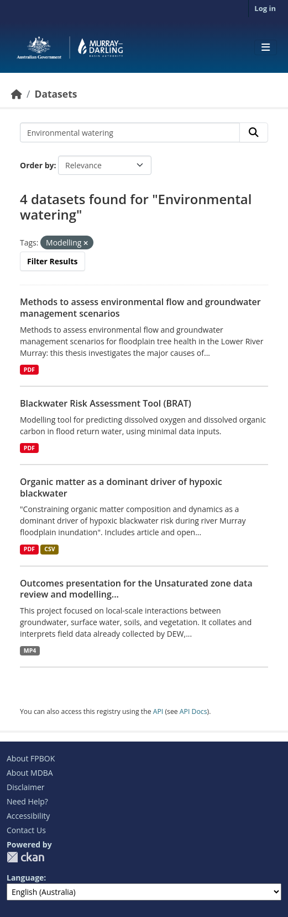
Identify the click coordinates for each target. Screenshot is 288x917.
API (158, 711)
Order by (37, 165)
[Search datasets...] (130, 132)
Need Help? (27, 801)
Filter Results (52, 261)
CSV (49, 549)
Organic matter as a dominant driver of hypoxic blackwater (121, 487)
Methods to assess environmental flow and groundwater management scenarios (140, 307)
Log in (265, 8)
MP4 (30, 650)
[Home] (16, 93)
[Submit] (253, 132)
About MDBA (30, 772)
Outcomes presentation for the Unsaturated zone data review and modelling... (136, 589)
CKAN (25, 857)
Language (25, 877)
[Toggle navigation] (265, 47)
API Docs (193, 711)
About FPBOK (31, 758)
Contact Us (26, 830)
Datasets (55, 93)
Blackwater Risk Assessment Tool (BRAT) (105, 403)
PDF (29, 370)
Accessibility (28, 816)
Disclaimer (25, 787)
